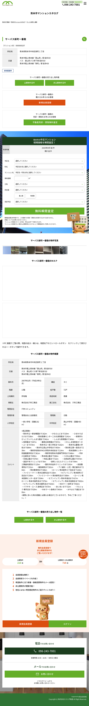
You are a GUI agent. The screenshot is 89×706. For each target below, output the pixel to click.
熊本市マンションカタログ (18, 22)
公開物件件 (29, 82)
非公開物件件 (59, 82)
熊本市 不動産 (6, 22)
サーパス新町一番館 (32, 22)
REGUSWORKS (83, 696)
